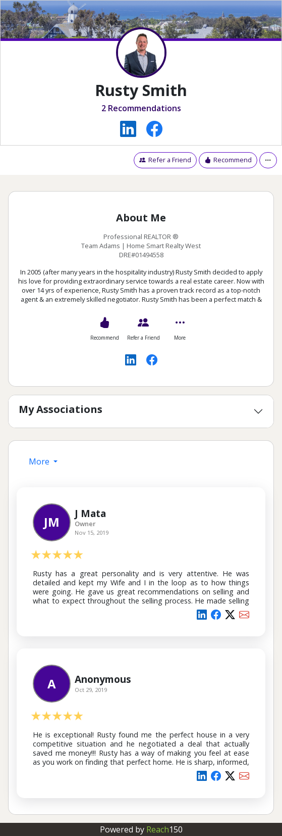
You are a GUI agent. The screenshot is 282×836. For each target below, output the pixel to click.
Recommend (228, 160)
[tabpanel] (141, 640)
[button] (268, 160)
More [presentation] (40, 461)
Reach (164, 829)
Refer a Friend (165, 160)
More (180, 337)
